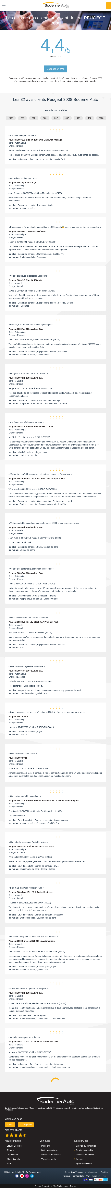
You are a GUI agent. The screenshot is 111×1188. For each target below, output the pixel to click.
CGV (88, 1176)
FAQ (9, 1163)
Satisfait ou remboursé (86, 1146)
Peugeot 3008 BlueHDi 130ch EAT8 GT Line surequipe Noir (37, 478)
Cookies (104, 1172)
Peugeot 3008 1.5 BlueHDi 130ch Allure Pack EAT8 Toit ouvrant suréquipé (44, 800)
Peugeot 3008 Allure (18, 716)
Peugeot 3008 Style (18, 758)
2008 (11, 118)
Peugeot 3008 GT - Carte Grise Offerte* (27, 231)
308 (78, 118)
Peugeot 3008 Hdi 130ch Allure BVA (26, 378)
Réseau (10, 1150)
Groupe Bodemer (14, 1146)
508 (33, 118)
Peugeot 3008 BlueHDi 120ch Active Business (30, 892)
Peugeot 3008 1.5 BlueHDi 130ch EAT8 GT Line (31, 427)
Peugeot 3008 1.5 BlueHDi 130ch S (25, 280)
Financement (12, 1155)
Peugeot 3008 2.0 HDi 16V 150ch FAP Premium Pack (33, 1042)
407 (89, 118)
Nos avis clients (13, 1130)
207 (56, 118)
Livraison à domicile (85, 1155)
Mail (10, 1124)
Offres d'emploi (13, 1159)
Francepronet (34, 1172)
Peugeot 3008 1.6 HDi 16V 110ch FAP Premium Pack (33, 622)
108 (45, 118)
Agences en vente (84, 1163)
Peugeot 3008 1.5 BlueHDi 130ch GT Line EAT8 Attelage (35, 140)
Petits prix (45, 1146)
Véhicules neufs (48, 1159)
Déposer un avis (55, 69)
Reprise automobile (85, 1150)
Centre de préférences (73, 1172)
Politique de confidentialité (74, 1176)
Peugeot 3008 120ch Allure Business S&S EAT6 (31, 846)
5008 (101, 118)
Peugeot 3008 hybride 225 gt (22, 182)
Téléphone (26, 1124)
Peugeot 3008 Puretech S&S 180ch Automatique (32, 941)
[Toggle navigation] (3, 6)
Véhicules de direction (51, 1155)
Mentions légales (92, 1172)
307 (67, 118)
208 (22, 118)
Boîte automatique (49, 1150)
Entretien (80, 1159)
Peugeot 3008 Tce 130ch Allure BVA (26, 329)
